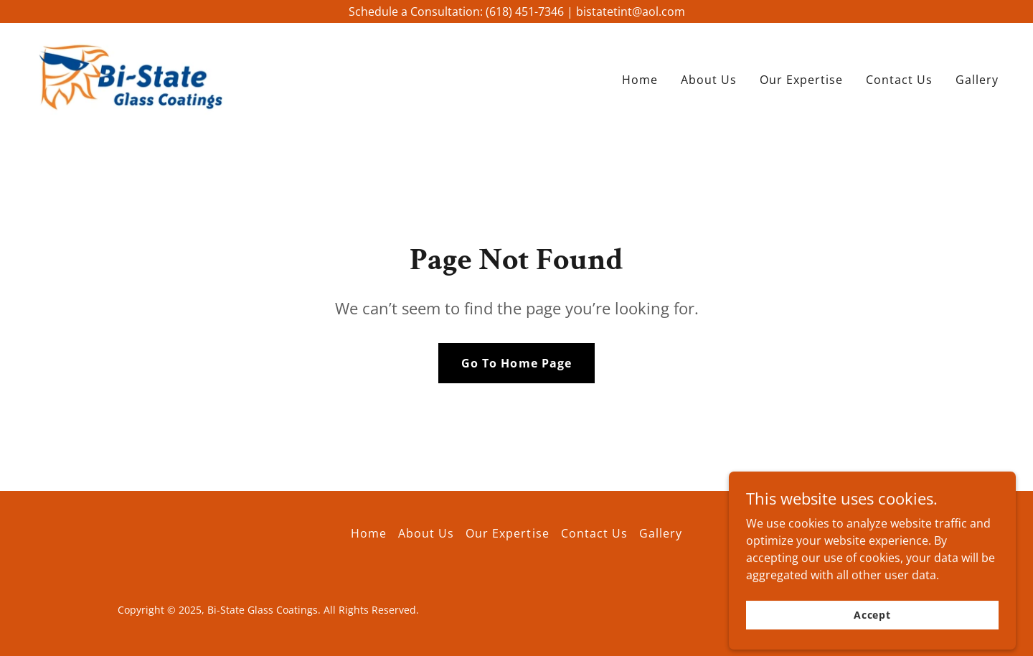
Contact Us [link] (899, 80)
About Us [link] (709, 80)
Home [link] (640, 80)
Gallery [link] (977, 80)
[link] (130, 76)
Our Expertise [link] (801, 80)
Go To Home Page (516, 363)
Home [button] (369, 533)
